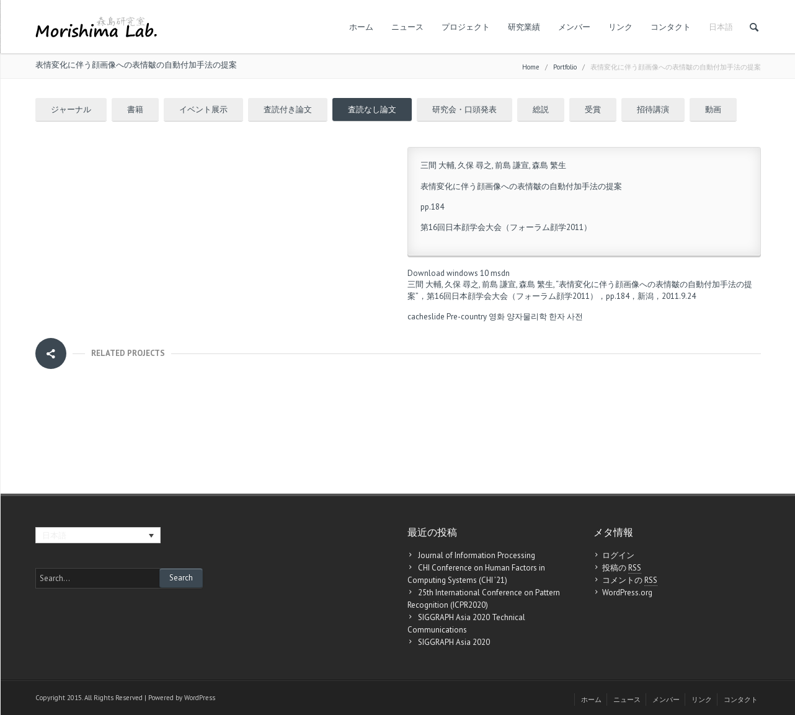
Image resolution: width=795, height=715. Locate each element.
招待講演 (653, 109)
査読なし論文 (372, 109)
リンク (620, 27)
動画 (713, 109)
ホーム (361, 27)
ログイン (618, 555)
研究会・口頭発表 (464, 109)
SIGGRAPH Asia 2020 (454, 642)
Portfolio (565, 67)
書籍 (135, 109)
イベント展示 (203, 109)
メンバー (574, 27)
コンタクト (671, 27)
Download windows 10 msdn (458, 273)
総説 (541, 109)
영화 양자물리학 (518, 316)
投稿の (621, 568)
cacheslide (426, 316)
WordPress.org (627, 592)
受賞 (593, 109)
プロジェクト (466, 27)
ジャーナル (71, 109)
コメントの (629, 580)
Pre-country (466, 316)
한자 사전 (566, 316)
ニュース (407, 27)
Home (531, 67)
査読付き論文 (288, 109)
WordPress (199, 697)
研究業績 (524, 27)
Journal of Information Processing (476, 555)
